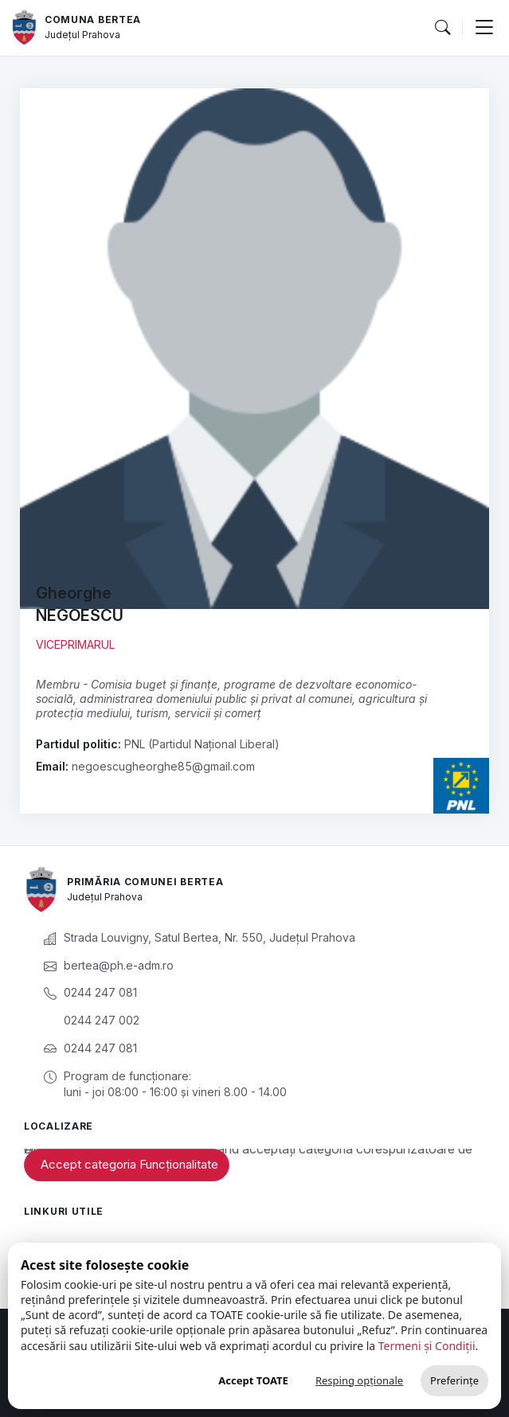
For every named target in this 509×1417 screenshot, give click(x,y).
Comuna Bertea (93, 19)
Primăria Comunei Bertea (145, 882)
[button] (442, 28)
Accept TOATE (253, 1380)
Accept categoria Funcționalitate (129, 1164)
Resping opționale (359, 1380)
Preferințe (454, 1380)
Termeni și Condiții (427, 1345)
